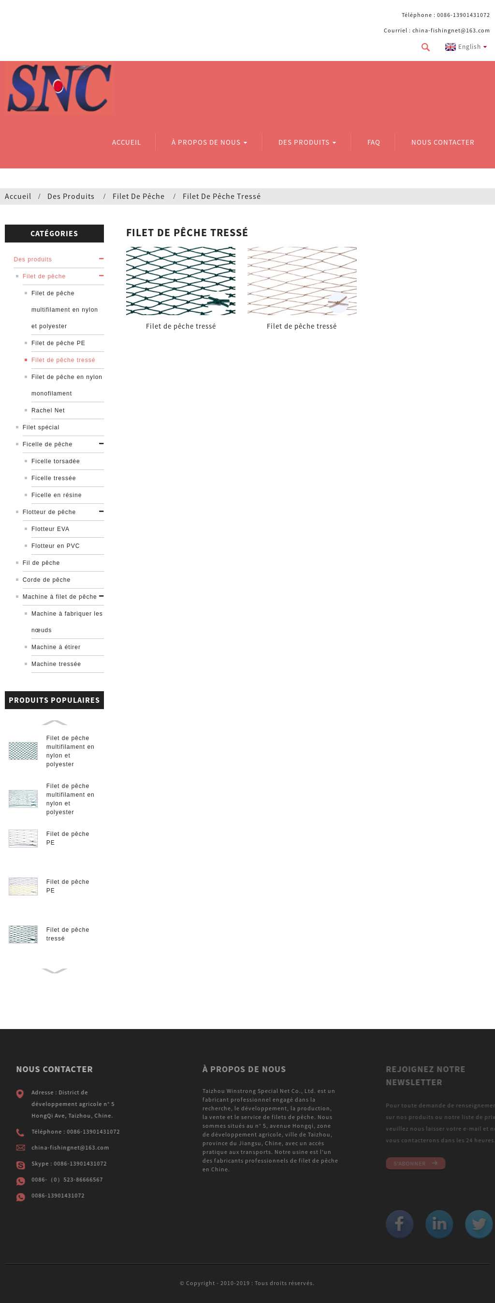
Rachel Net (48, 410)
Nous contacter (443, 142)
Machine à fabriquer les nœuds (67, 622)
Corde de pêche (47, 579)
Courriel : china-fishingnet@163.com (437, 30)
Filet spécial (41, 427)
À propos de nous (210, 142)
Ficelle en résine (56, 495)
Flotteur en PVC (55, 546)
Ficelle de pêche (48, 444)
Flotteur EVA (50, 529)
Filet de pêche (139, 196)
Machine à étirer (56, 647)
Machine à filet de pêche (60, 596)
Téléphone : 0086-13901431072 (446, 14)
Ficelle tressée (53, 478)
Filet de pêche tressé (222, 196)
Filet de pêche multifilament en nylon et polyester (64, 310)
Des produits (307, 142)
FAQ (373, 142)
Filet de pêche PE (58, 343)
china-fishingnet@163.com (84, 1147)
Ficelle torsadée (55, 461)
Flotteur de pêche (49, 512)
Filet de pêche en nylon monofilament (66, 385)
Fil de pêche (41, 563)
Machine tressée (56, 664)
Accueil (126, 142)
